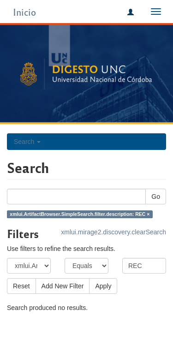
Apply (103, 286)
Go (155, 196)
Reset (21, 286)
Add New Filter (63, 286)
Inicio (24, 12)
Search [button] (27, 141)
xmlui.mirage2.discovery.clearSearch (113, 232)
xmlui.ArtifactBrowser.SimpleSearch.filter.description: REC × (79, 214)
